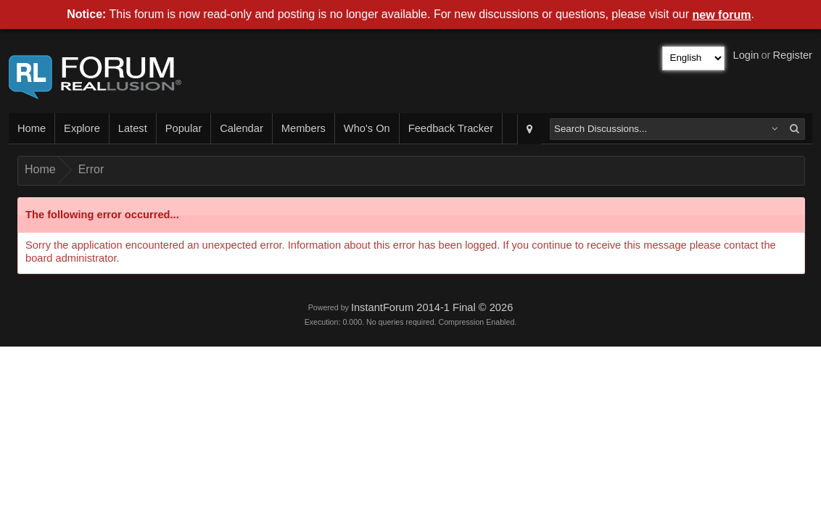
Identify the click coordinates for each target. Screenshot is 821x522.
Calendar (241, 128)
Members (303, 128)
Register (792, 55)
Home (31, 128)
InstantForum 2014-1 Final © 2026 (432, 307)
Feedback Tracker (451, 128)
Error (91, 169)
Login (746, 55)
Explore (82, 128)
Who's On (367, 128)
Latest (133, 128)
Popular (184, 128)
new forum (722, 15)
